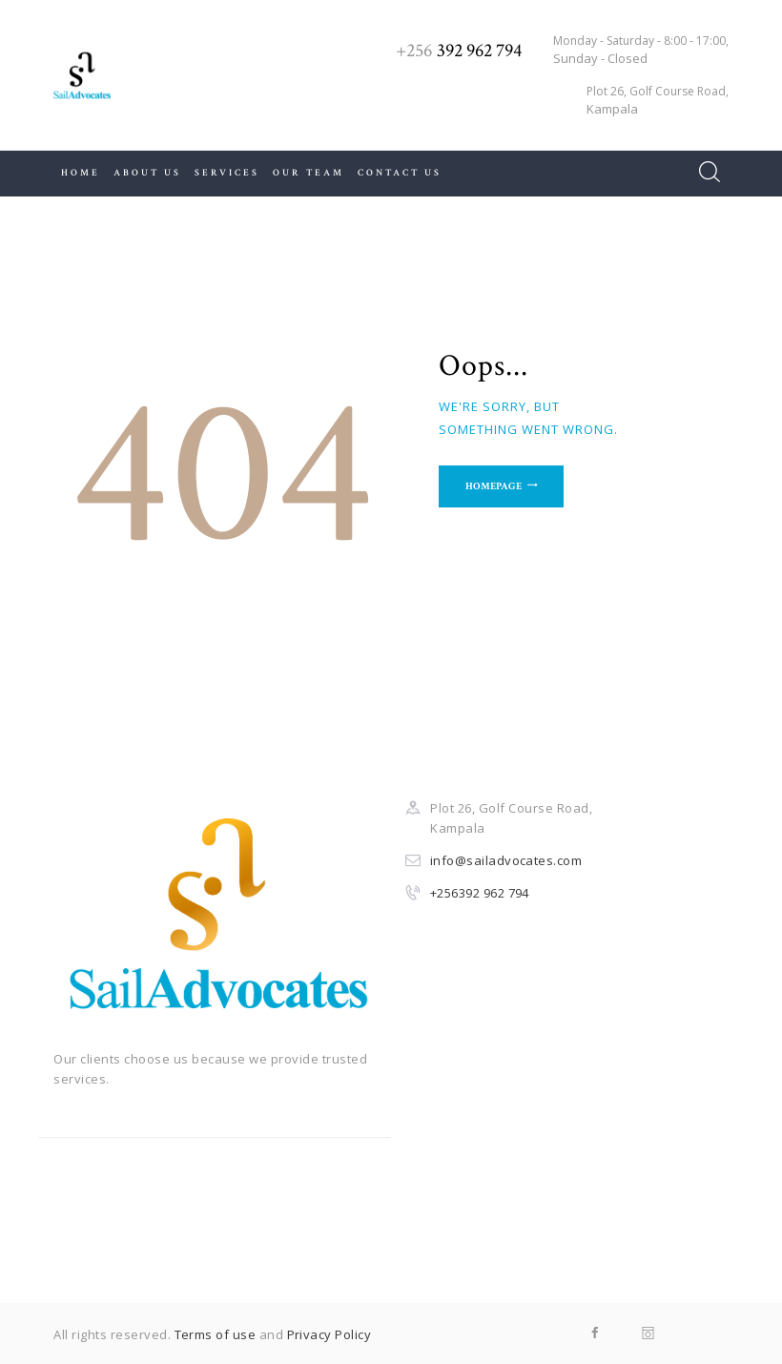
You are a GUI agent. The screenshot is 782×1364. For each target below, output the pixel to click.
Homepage (495, 487)
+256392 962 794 (480, 892)
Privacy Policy (329, 1334)
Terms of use (216, 1334)
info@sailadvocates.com (506, 860)
